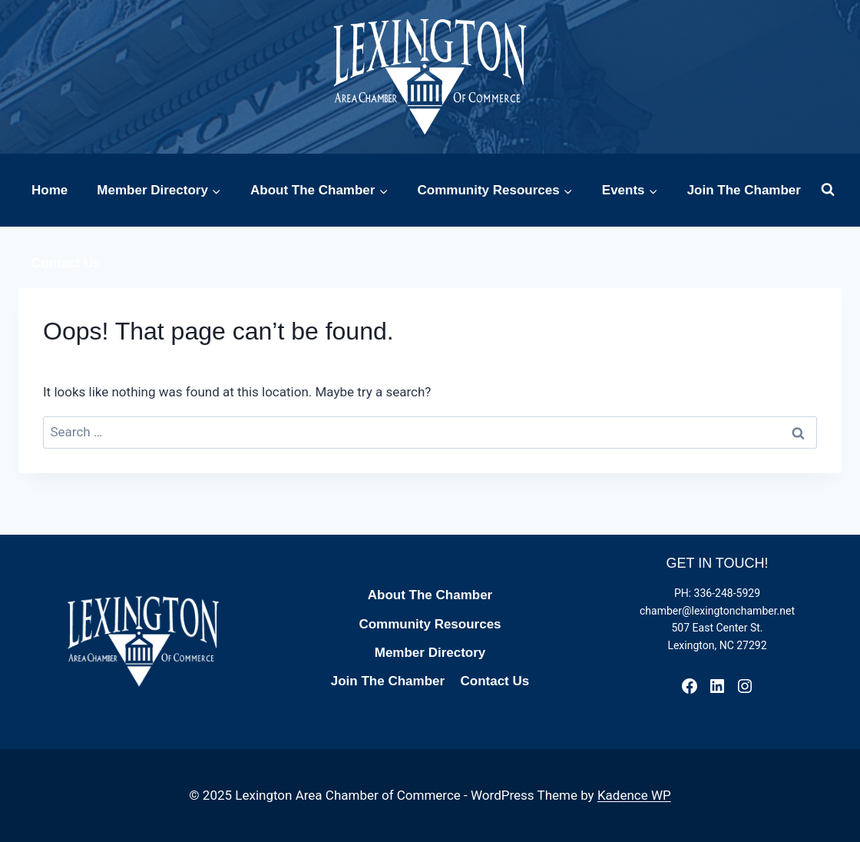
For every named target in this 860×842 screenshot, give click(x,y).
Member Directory (430, 652)
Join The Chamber (744, 190)
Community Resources (430, 624)
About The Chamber (430, 595)
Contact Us (66, 263)
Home (49, 190)
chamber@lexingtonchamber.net (717, 611)
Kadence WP (634, 795)
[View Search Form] (828, 190)
